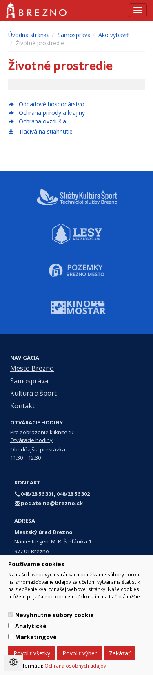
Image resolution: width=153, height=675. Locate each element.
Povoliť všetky (31, 653)
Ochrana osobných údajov (75, 665)
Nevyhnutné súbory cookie (54, 615)
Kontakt (22, 405)
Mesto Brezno (32, 368)
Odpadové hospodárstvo (51, 104)
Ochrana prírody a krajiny (52, 113)
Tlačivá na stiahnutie (41, 131)
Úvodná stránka (29, 35)
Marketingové (36, 637)
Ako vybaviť (113, 35)
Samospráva (74, 35)
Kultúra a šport (33, 393)
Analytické (31, 626)
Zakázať (119, 653)
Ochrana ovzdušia (42, 121)
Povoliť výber (79, 653)
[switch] (10, 614)
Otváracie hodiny (31, 440)
